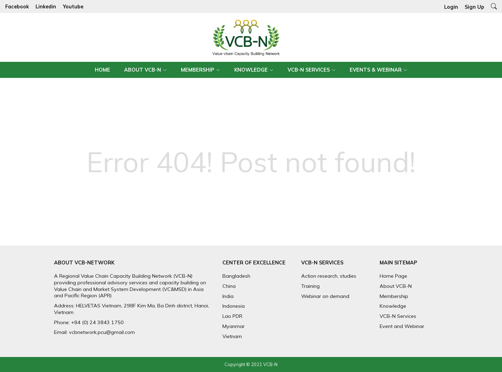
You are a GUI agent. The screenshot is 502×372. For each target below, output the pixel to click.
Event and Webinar (402, 326)
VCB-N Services (309, 69)
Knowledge (251, 69)
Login (451, 7)
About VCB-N (142, 69)
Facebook (17, 6)
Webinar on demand (325, 296)
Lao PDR (232, 316)
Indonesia (233, 306)
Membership (197, 69)
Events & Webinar (376, 69)
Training (310, 286)
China (229, 286)
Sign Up (474, 7)
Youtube (73, 6)
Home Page (393, 276)
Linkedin (46, 6)
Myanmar (233, 326)
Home (102, 69)
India (228, 296)
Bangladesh (236, 276)
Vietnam (232, 336)
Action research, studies (328, 276)
